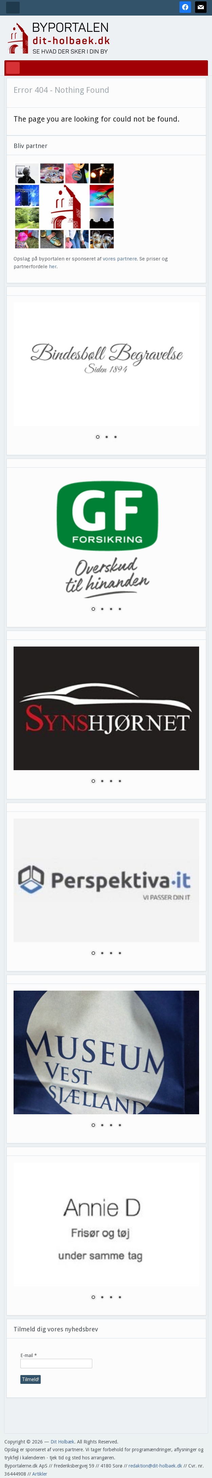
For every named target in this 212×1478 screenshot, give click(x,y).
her (53, 266)
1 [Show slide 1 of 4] (93, 609)
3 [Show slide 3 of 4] (111, 609)
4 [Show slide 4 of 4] (119, 609)
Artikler (39, 1474)
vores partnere (120, 259)
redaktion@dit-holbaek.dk (155, 1466)
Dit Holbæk (62, 1441)
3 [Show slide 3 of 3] (115, 437)
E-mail (28, 1355)
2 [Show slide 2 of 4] (102, 609)
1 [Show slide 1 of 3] (97, 437)
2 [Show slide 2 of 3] (106, 437)
